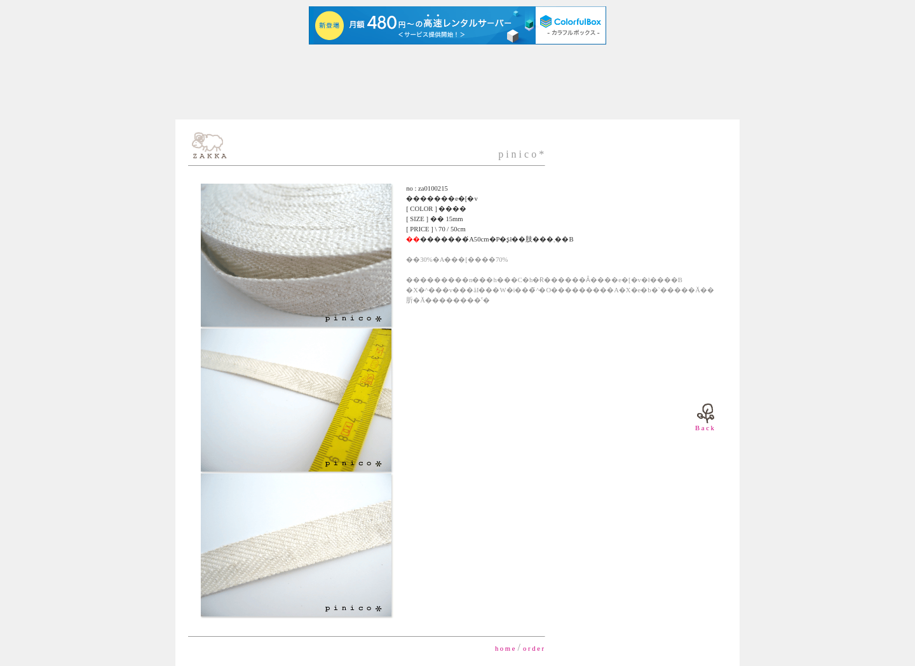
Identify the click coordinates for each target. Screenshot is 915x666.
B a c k (704, 428)
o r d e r (533, 648)
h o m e (505, 648)
